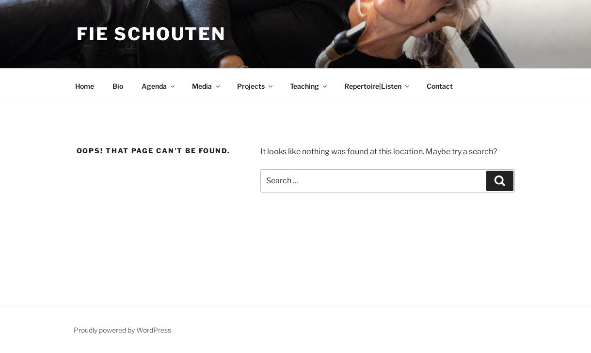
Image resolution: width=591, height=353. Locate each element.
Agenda (159, 86)
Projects (255, 86)
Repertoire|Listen (377, 86)
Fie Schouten (151, 34)
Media (206, 86)
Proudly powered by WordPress (122, 330)
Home (84, 86)
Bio (117, 86)
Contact (440, 86)
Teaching (309, 86)
